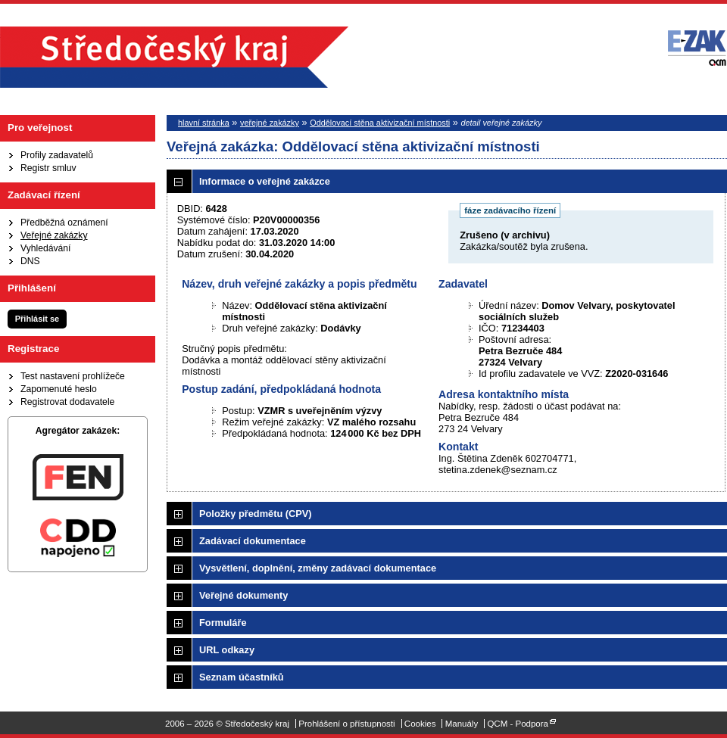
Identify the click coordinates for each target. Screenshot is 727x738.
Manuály (462, 723)
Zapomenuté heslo (58, 389)
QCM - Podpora (517, 723)
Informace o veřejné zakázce (264, 181)
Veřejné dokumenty (243, 595)
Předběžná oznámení (64, 222)
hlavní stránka (203, 122)
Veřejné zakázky (54, 235)
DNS (30, 261)
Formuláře (223, 622)
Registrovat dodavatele (67, 402)
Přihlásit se (37, 318)
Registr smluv (48, 168)
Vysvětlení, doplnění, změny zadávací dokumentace (317, 568)
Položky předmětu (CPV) (255, 513)
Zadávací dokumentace (252, 540)
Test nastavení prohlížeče (72, 376)
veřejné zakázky (269, 122)
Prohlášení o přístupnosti (346, 723)
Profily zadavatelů (56, 155)
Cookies (420, 723)
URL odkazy (226, 649)
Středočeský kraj (174, 57)
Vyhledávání (45, 248)
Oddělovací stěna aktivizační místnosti (380, 122)
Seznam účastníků (241, 677)
